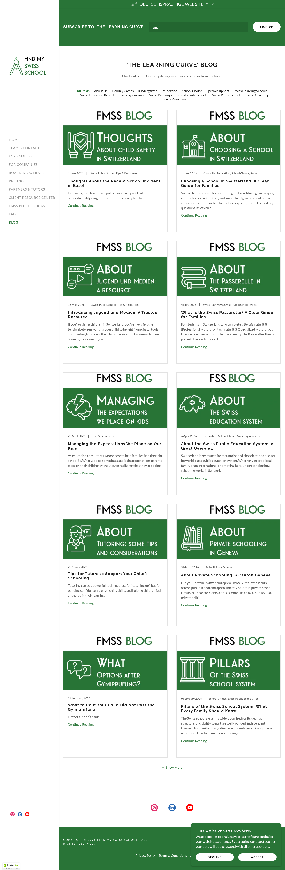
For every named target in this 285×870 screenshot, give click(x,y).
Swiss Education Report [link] (97, 96)
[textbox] (198, 27)
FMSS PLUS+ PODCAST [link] (28, 206)
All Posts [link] (83, 92)
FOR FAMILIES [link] (21, 156)
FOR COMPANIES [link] (23, 164)
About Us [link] (100, 92)
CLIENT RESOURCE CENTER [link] (32, 198)
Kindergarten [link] (147, 92)
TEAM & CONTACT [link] (24, 148)
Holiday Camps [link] (123, 92)
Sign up (266, 27)
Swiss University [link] (256, 96)
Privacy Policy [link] (146, 856)
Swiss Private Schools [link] (192, 96)
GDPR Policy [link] (199, 856)
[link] (29, 65)
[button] (172, 768)
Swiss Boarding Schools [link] (250, 92)
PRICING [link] (16, 181)
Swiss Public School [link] (226, 96)
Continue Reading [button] (81, 206)
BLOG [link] (13, 222)
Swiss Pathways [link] (160, 96)
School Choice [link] (192, 92)
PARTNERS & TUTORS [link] (27, 189)
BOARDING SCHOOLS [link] (27, 173)
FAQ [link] (12, 214)
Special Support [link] (217, 92)
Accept (261, 856)
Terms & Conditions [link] (173, 856)
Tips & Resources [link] (174, 100)
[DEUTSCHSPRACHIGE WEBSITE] (172, 4)
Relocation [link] (169, 92)
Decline (226, 856)
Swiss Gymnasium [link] (131, 96)
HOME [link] (14, 140)
